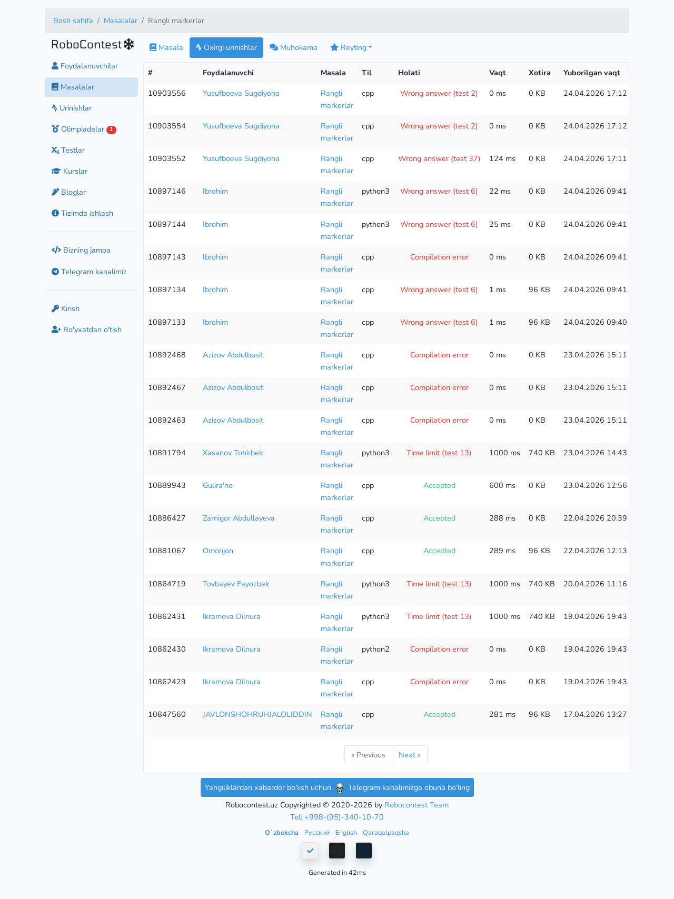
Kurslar (69, 171)
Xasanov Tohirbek (233, 452)
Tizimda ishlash (82, 213)
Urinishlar (72, 108)
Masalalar (120, 20)
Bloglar (69, 192)
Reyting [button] (348, 47)
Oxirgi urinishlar (226, 47)
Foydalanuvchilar (85, 66)
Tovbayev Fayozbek (236, 583)
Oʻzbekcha (282, 832)
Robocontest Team (416, 805)
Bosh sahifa (73, 20)
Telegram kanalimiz (89, 271)
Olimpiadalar (84, 129)
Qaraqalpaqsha (386, 832)
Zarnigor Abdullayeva (239, 518)
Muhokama (294, 47)
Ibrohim (215, 191)
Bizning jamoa (81, 250)
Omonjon (218, 550)
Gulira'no (218, 485)
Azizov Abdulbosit (233, 354)
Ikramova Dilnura (232, 616)
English (347, 832)
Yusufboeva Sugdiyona (241, 93)
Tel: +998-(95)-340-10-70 (337, 817)
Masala (166, 47)
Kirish (66, 308)
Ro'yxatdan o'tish (87, 329)
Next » (410, 755)
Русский (317, 832)
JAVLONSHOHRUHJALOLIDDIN (257, 714)
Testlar (68, 150)
